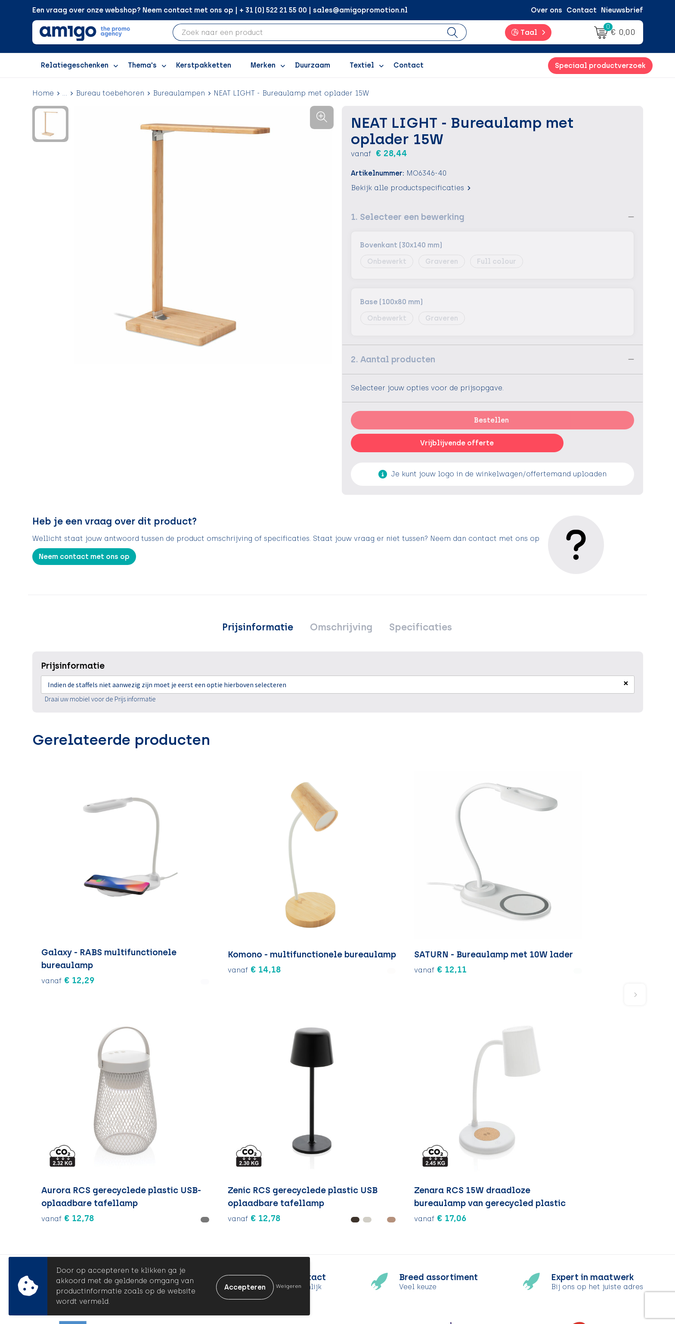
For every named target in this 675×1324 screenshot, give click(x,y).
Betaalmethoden (378, 1179)
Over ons (546, 10)
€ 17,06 (576, 924)
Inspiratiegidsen (225, 1192)
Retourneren (370, 1192)
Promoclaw (217, 1205)
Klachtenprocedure (382, 1205)
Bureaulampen (179, 93)
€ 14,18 (169, 911)
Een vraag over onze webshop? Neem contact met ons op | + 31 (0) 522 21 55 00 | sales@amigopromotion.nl (220, 10)
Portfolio (213, 1231)
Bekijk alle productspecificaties (411, 188)
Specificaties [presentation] (416, 628)
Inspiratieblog (222, 1179)
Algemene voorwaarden (542, 1166)
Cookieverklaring (530, 1179)
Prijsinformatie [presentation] (261, 628)
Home (43, 93)
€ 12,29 (68, 911)
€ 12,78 (373, 937)
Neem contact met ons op (84, 556)
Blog (205, 1244)
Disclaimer (519, 1205)
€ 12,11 (271, 911)
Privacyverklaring (531, 1192)
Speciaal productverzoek (600, 66)
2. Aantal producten (393, 359)
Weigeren (288, 1286)
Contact (582, 10)
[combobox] (306, 32)
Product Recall (374, 1218)
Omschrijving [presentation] (341, 628)
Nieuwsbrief (622, 10)
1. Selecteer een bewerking (407, 217)
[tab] (261, 628)
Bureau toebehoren (110, 93)
